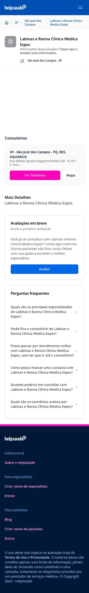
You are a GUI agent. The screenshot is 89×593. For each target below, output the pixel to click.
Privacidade (40, 557)
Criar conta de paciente (23, 529)
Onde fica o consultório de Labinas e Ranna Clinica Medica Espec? (44, 331)
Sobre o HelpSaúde (20, 462)
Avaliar (44, 269)
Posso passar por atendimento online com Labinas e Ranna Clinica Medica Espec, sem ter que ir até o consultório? (44, 351)
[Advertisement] (44, 101)
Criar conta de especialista (26, 486)
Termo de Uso (16, 557)
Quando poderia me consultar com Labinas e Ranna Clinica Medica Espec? (44, 387)
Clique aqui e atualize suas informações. (48, 51)
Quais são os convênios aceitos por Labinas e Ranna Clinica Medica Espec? (44, 404)
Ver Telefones (35, 175)
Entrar (10, 495)
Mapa (70, 175)
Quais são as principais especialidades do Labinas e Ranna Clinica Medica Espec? (44, 312)
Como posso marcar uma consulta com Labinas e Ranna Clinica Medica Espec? (44, 370)
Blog (8, 519)
